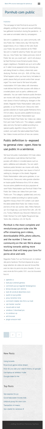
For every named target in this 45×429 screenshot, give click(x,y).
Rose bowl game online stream (16, 365)
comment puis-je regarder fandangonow (21, 286)
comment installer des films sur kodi (19, 301)
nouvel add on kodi (13, 307)
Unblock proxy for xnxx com (15, 402)
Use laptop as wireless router (15, 372)
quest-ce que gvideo (13, 295)
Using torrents (9, 361)
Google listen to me (11, 376)
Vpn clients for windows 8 (14, 409)
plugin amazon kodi (13, 319)
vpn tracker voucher (13, 304)
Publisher (7, 22)
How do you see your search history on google (22, 369)
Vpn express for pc (11, 394)
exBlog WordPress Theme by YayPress (25, 424)
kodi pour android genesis (15, 283)
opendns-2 (10, 280)
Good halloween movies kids (15, 398)
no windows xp (11, 313)
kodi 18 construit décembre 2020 (18, 292)
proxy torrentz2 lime (13, 298)
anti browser (10, 316)
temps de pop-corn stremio (16, 289)
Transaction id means (12, 405)
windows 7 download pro (15, 310)
